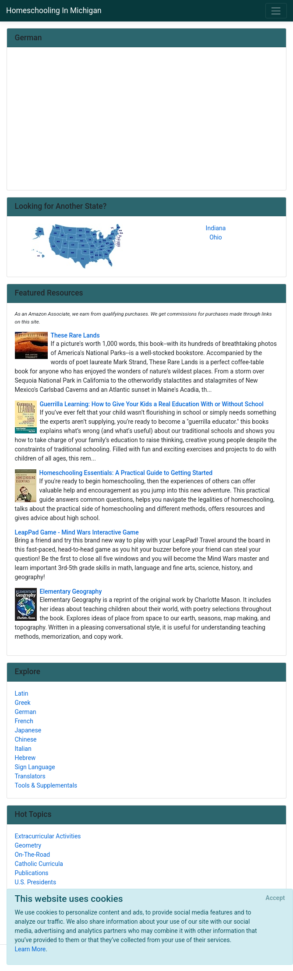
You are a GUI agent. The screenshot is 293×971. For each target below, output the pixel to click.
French (24, 721)
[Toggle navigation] (276, 10)
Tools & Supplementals (46, 785)
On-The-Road (32, 854)
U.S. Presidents (35, 882)
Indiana (216, 228)
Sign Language (35, 766)
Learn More (30, 949)
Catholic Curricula (39, 863)
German (25, 711)
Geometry (28, 845)
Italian (23, 748)
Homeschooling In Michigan (54, 10)
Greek (23, 702)
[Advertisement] (147, 119)
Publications (32, 872)
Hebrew (25, 757)
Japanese (28, 730)
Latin (21, 693)
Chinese (26, 739)
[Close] (275, 898)
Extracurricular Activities (48, 836)
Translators (30, 776)
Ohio (215, 237)
